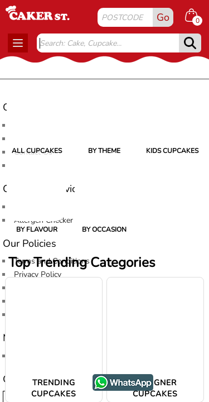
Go (163, 17)
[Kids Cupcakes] (172, 112)
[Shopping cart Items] (195, 16)
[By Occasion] (104, 191)
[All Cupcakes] (36, 112)
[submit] (190, 43)
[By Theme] (104, 112)
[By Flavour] (36, 191)
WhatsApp (115, 380)
